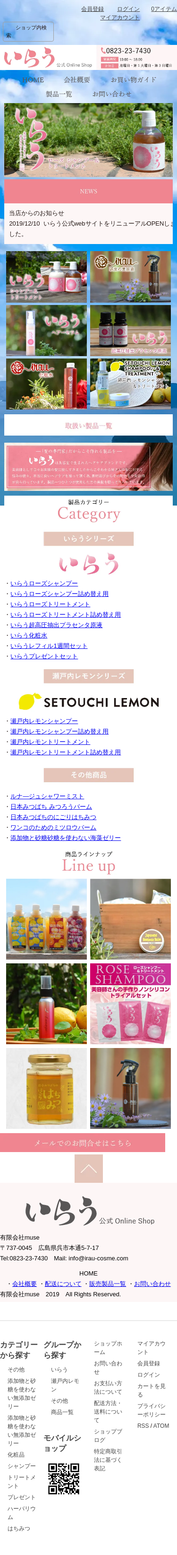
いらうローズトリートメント (50, 604)
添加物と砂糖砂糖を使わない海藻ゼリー (65, 837)
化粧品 (16, 1454)
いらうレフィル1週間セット (48, 645)
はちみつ (19, 1528)
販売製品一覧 (107, 1283)
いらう (59, 1369)
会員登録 (92, 9)
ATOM (161, 1426)
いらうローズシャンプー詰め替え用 (59, 593)
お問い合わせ (152, 1283)
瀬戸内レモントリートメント (50, 741)
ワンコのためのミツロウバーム (53, 827)
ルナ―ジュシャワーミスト (47, 796)
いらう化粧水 (28, 635)
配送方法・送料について (108, 1412)
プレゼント (22, 1497)
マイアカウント (120, 17)
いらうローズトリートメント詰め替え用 (65, 614)
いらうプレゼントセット (44, 656)
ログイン (128, 9)
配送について (63, 1283)
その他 (16, 1369)
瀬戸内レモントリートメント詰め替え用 (65, 752)
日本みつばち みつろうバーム (51, 806)
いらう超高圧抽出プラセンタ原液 (56, 625)
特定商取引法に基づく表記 (108, 1460)
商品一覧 (62, 1412)
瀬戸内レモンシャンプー (44, 721)
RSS (143, 1426)
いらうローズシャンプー (44, 583)
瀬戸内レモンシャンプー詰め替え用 (59, 731)
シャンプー (22, 1466)
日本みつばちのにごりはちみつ (53, 817)
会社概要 (24, 1283)
